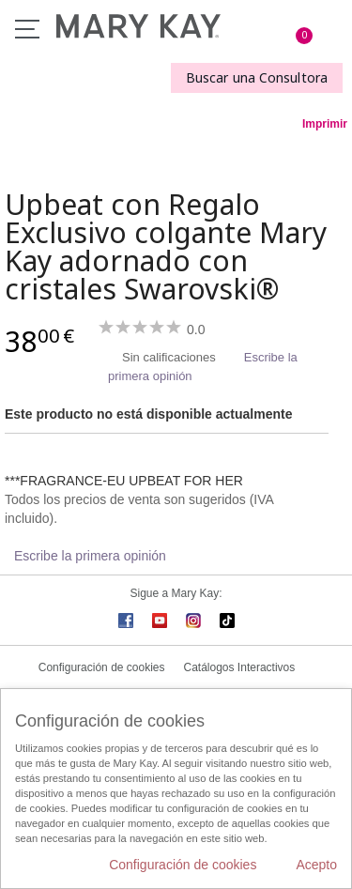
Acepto (316, 864)
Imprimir (324, 123)
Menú (27, 29)
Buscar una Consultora (257, 77)
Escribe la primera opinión (90, 555)
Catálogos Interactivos (240, 667)
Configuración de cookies (101, 667)
